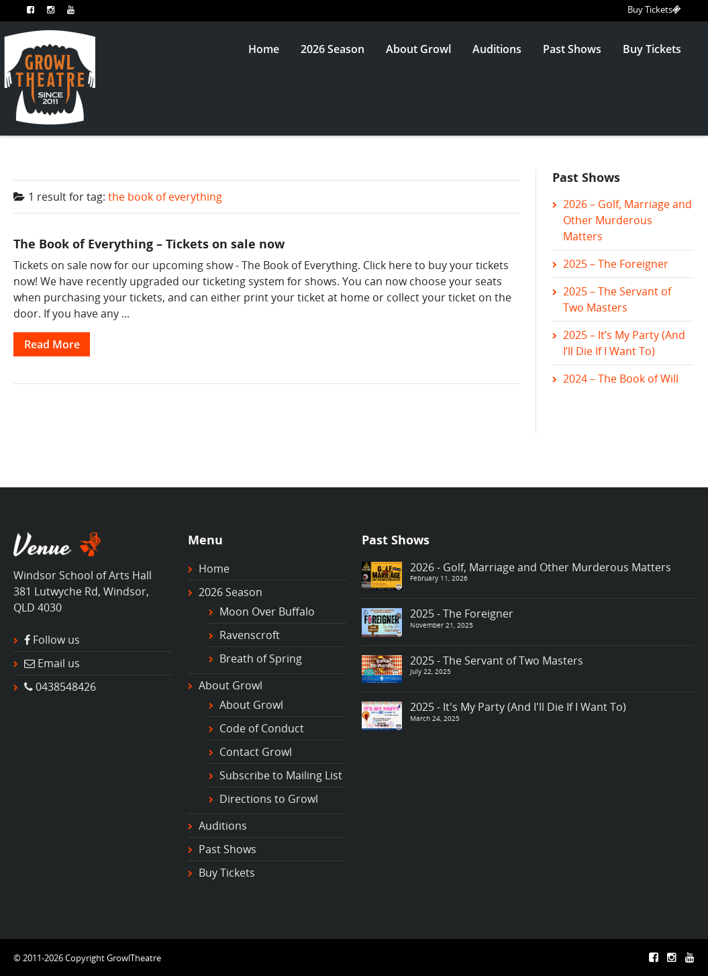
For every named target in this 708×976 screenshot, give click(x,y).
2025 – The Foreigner (615, 263)
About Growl (418, 49)
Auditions (496, 49)
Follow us (56, 639)
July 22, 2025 (430, 671)
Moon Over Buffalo (267, 611)
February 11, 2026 (439, 578)
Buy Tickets (654, 9)
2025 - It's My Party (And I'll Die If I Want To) (518, 706)
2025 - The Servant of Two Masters (496, 660)
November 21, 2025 (441, 625)
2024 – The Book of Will (620, 378)
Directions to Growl (268, 798)
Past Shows (572, 49)
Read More (52, 344)
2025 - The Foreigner (461, 613)
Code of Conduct (261, 728)
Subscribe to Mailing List (280, 775)
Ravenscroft (249, 635)
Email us (59, 663)
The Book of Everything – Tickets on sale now (149, 243)
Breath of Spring (260, 658)
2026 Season (332, 49)
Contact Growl (255, 751)
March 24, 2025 (435, 718)
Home (263, 49)
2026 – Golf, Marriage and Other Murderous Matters (627, 220)
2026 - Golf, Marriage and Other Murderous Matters (540, 567)
